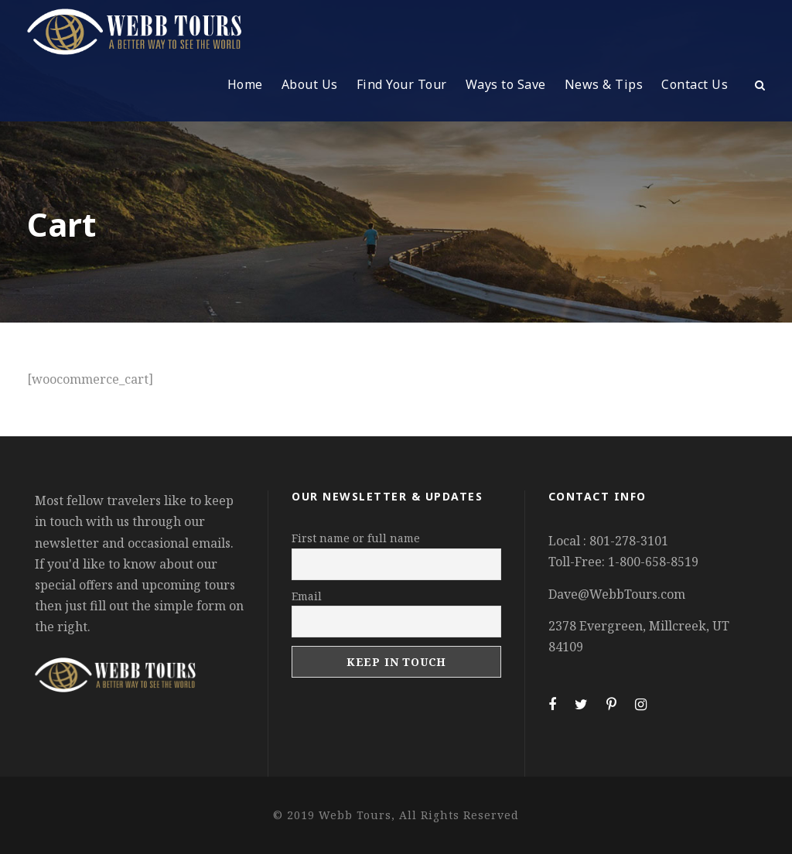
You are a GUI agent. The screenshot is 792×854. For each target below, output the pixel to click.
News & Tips (604, 84)
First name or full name (356, 538)
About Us (310, 84)
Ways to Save (506, 84)
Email (307, 596)
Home (245, 84)
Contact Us (694, 84)
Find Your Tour (402, 84)
